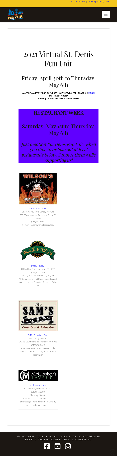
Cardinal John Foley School (99, 1)
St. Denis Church (78, 1)
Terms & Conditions (77, 439)
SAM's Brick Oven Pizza (38, 335)
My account (25, 436)
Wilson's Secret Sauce (38, 208)
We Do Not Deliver (86, 436)
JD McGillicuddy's (38, 265)
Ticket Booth (46, 436)
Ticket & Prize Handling (42, 439)
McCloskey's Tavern (38, 385)
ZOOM (91, 93)
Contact (64, 436)
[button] (106, 14)
